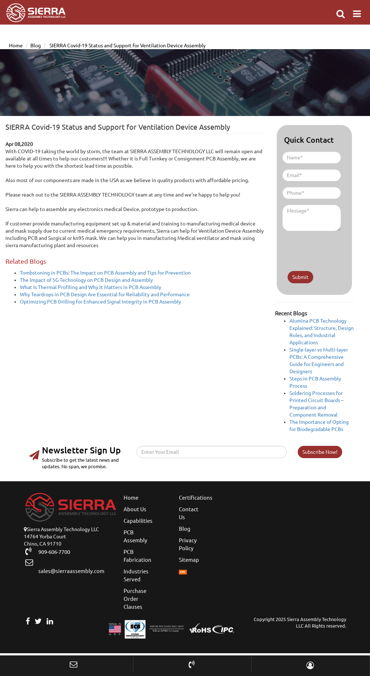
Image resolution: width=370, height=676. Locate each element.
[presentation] (325, 248)
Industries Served (136, 575)
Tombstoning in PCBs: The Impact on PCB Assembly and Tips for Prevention (105, 273)
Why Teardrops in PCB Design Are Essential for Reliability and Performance (105, 294)
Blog (35, 45)
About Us (135, 509)
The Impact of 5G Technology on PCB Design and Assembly (86, 280)
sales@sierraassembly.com (68, 566)
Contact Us (188, 513)
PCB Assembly (135, 536)
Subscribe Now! (319, 452)
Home (16, 45)
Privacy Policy (188, 544)
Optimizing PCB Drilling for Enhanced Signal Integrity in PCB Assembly (100, 302)
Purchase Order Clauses (135, 599)
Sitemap (189, 560)
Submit (300, 277)
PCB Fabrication (137, 556)
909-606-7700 (51, 551)
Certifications (195, 498)
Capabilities (138, 521)
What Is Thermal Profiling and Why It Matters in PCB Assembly (90, 287)
